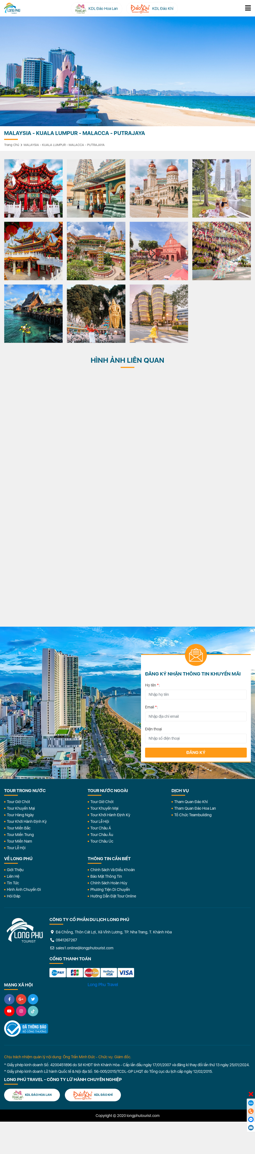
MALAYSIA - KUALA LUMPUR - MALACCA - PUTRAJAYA (64, 145)
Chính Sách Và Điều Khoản (112, 870)
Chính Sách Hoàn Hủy (108, 883)
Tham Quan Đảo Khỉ (191, 802)
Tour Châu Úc (101, 841)
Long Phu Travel (103, 984)
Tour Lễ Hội (16, 848)
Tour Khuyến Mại (21, 808)
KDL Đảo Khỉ (93, 1095)
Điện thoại (153, 729)
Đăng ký (196, 752)
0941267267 (63, 940)
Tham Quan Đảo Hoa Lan (195, 808)
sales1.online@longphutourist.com (81, 948)
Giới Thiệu (15, 870)
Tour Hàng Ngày (20, 815)
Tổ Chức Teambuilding (193, 815)
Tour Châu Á (100, 828)
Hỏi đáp (13, 896)
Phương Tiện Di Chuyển (110, 889)
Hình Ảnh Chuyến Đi (24, 889)
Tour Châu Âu (101, 834)
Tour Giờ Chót (18, 802)
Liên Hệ (13, 876)
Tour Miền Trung (20, 834)
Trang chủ (11, 145)
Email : (151, 707)
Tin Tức (13, 883)
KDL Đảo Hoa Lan (32, 1095)
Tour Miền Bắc (19, 828)
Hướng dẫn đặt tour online (113, 896)
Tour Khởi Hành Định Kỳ (27, 821)
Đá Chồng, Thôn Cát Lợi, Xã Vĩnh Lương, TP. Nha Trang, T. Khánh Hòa (110, 932)
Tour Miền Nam (19, 841)
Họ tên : (152, 685)
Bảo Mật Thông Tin (106, 876)
